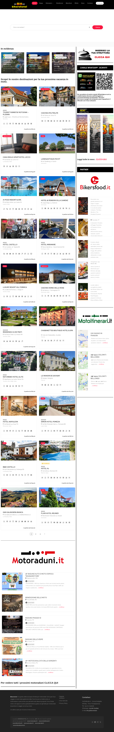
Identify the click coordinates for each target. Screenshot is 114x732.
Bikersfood (69, 3)
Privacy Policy (63, 703)
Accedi (100, 3)
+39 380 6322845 (94, 708)
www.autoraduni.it (28, 723)
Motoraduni (49, 3)
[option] (12, 62)
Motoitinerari (59, 3)
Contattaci (90, 3)
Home (34, 3)
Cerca (98, 27)
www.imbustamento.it (19, 725)
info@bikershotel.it (91, 710)
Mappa (41, 3)
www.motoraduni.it (32, 721)
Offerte (76, 3)
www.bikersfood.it (17, 723)
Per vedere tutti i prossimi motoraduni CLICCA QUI (29, 682)
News (82, 3)
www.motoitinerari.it (44, 721)
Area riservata (63, 700)
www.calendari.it (39, 723)
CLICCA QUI (101, 159)
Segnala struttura (61, 697)
